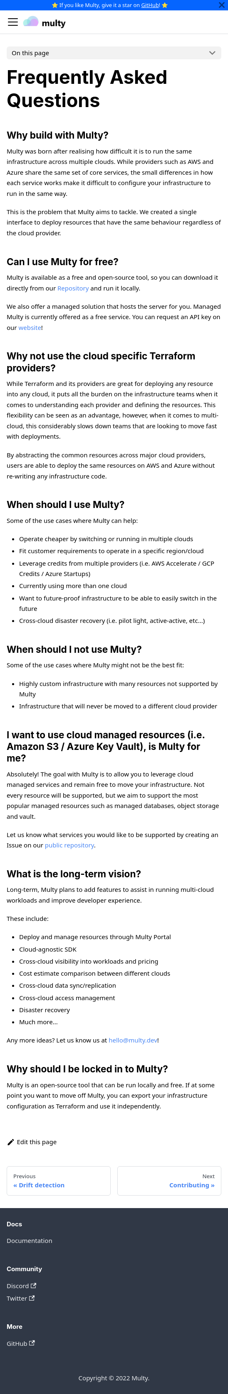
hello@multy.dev (133, 1040)
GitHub (150, 5)
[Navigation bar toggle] (13, 22)
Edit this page (32, 1142)
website (29, 327)
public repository (69, 845)
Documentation (29, 1240)
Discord (21, 1286)
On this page (30, 53)
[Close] (222, 5)
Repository (73, 288)
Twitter (21, 1298)
